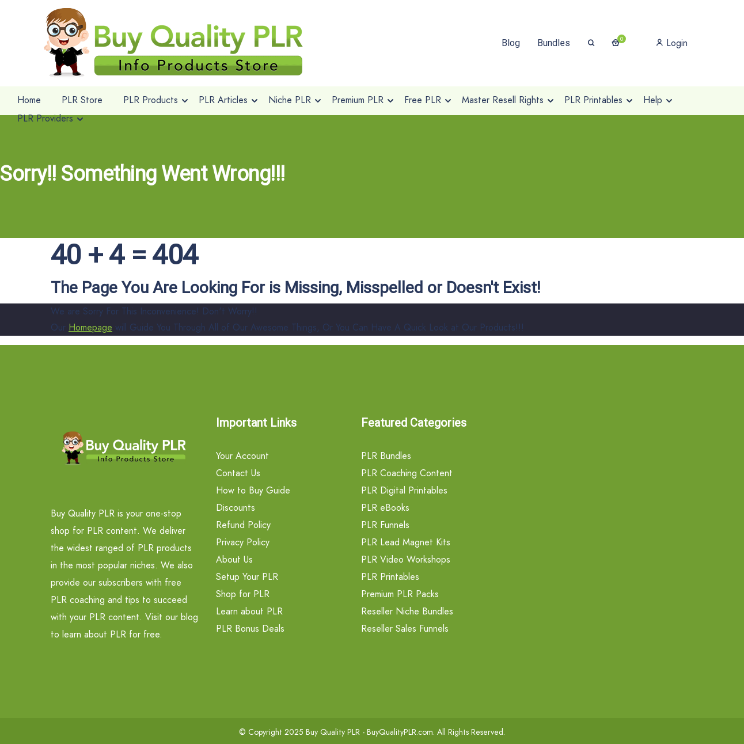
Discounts (235, 507)
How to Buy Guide (253, 490)
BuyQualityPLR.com (400, 732)
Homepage (90, 327)
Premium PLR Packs (400, 594)
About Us (234, 559)
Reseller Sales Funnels (405, 628)
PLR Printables (390, 576)
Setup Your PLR (247, 576)
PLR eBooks (385, 507)
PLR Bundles (386, 455)
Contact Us (238, 473)
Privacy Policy (242, 542)
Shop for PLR (242, 594)
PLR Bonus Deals (250, 628)
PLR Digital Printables (404, 490)
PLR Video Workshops (405, 559)
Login (672, 43)
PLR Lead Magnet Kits (405, 542)
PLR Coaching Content (407, 473)
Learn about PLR (249, 611)
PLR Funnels (385, 525)
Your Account (242, 455)
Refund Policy (243, 525)
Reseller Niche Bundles (407, 611)
